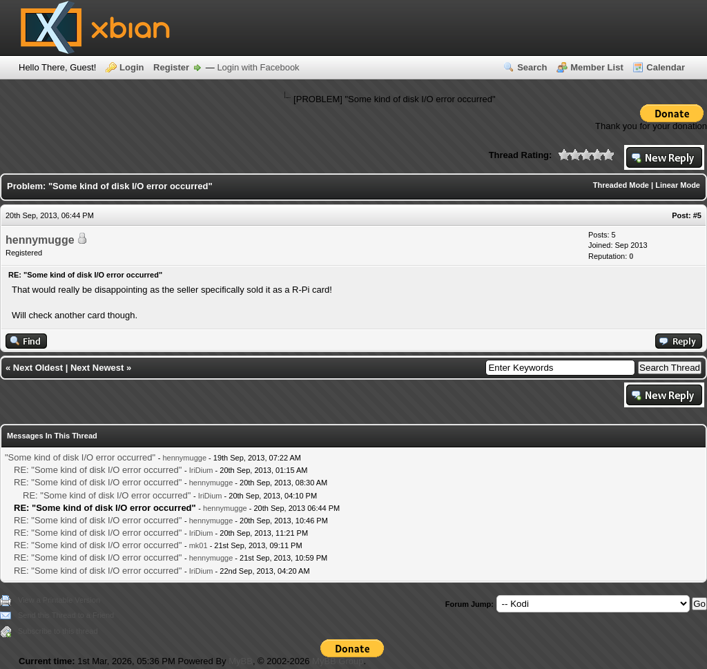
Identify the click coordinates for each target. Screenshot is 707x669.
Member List (596, 67)
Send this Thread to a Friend (66, 615)
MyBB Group (337, 661)
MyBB (241, 661)
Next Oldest (38, 367)
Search (532, 67)
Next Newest (97, 367)
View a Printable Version (59, 600)
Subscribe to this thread (58, 631)
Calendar (665, 67)
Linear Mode (677, 185)
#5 (697, 215)
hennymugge (40, 240)
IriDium (201, 470)
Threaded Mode (621, 185)
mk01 (198, 545)
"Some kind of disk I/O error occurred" (80, 457)
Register (171, 67)
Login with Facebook (258, 67)
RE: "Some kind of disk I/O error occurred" (98, 470)
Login (131, 67)
